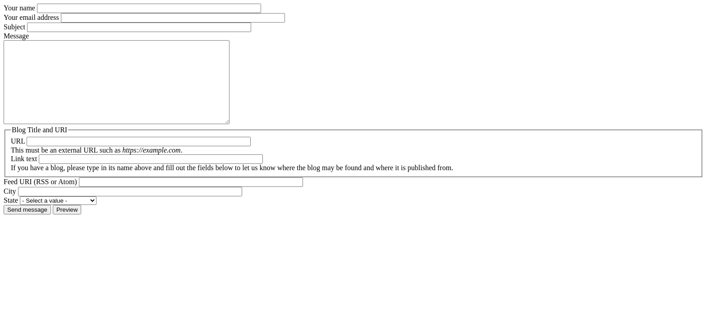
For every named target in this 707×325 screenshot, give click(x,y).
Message (16, 36)
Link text (24, 175)
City (10, 207)
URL (18, 157)
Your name (19, 8)
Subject (14, 27)
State (11, 216)
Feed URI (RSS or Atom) (40, 198)
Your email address (31, 17)
